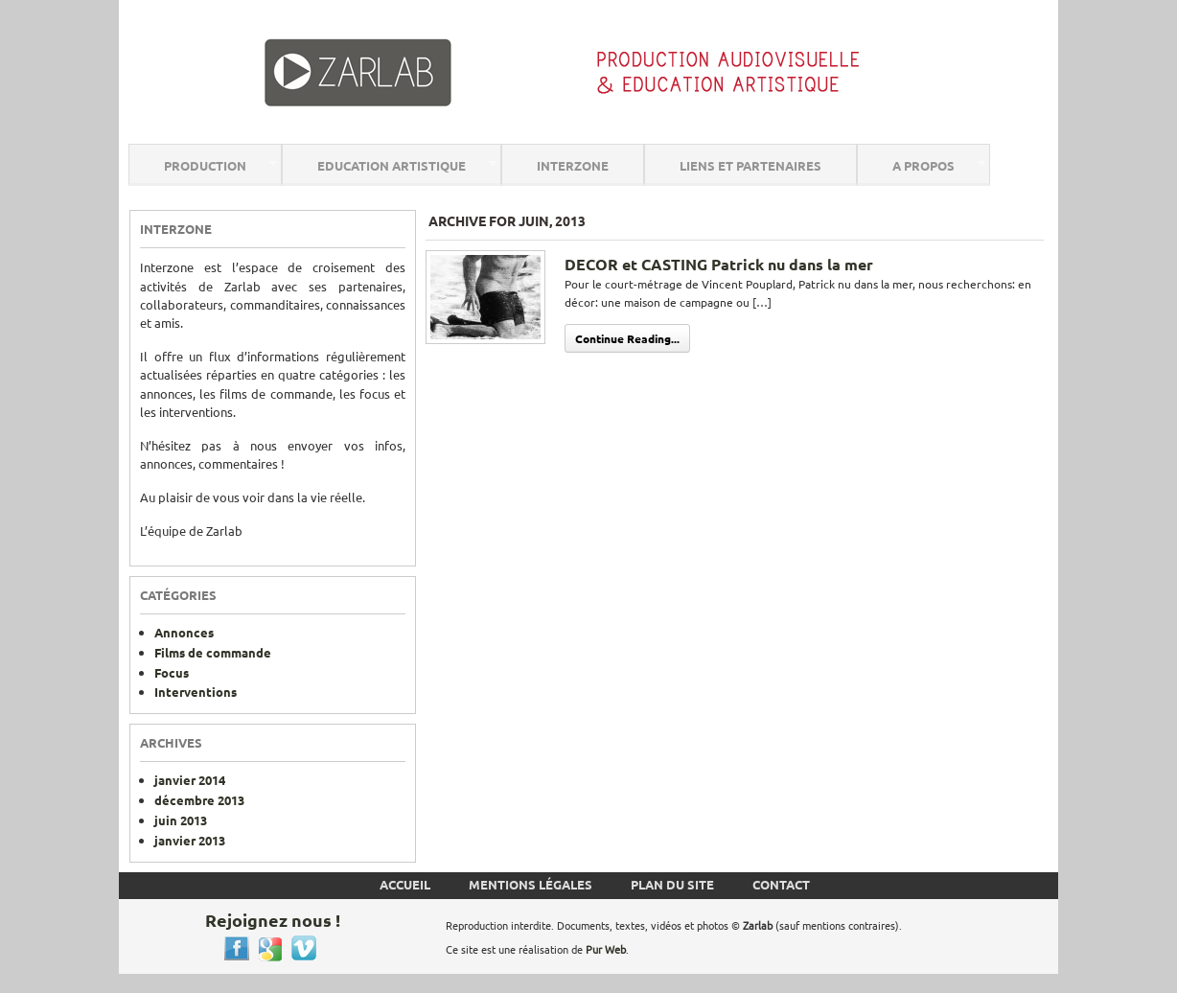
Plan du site (672, 884)
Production (205, 165)
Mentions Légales (530, 884)
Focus (171, 672)
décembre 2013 (199, 800)
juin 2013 (180, 820)
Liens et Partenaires (750, 165)
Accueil (405, 884)
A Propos (923, 165)
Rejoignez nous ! (272, 920)
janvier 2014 (189, 780)
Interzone (573, 165)
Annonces (184, 632)
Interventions (195, 691)
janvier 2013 (189, 840)
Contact (781, 884)
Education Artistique (391, 165)
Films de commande (212, 652)
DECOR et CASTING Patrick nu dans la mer (719, 264)
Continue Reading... (627, 338)
